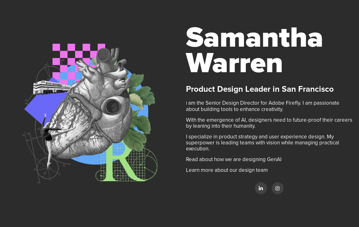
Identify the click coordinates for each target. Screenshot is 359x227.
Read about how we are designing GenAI (234, 159)
